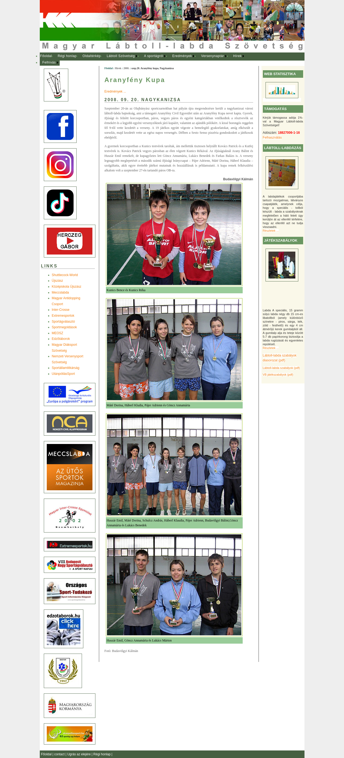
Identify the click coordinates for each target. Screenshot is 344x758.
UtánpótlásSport (63, 374)
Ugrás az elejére (79, 754)
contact (60, 754)
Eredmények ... (115, 91)
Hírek (237, 56)
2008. (126, 68)
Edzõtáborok (61, 339)
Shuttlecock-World (65, 275)
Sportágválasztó (63, 321)
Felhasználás (272, 137)
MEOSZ (57, 333)
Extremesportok (63, 316)
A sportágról (153, 56)
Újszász (57, 281)
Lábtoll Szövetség (121, 56)
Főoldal (46, 56)
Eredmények (182, 56)
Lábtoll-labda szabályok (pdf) (281, 367)
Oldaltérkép (92, 56)
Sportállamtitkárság (66, 368)
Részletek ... (271, 230)
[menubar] (147, 59)
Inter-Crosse (61, 310)
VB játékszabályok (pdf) (278, 374)
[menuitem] (46, 56)
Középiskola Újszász (66, 286)
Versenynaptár (212, 56)
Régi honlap (67, 56)
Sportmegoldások (64, 327)
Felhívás (49, 62)
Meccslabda (60, 292)
